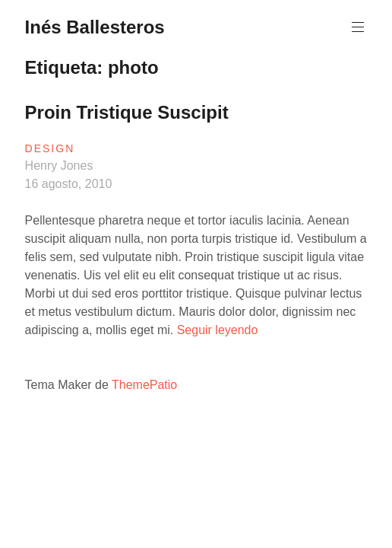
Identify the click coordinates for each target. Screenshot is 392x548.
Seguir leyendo (217, 329)
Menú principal (356, 27)
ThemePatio (144, 384)
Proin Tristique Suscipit (127, 112)
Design (50, 148)
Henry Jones (59, 165)
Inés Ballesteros (95, 27)
